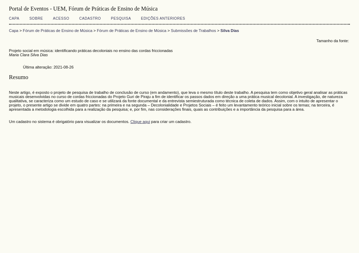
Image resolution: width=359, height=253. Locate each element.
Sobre (36, 18)
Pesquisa (121, 18)
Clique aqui (140, 121)
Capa (14, 18)
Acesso (61, 18)
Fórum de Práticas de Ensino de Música (57, 30)
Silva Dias (230, 30)
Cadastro (90, 18)
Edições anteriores (163, 18)
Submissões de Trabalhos (193, 30)
